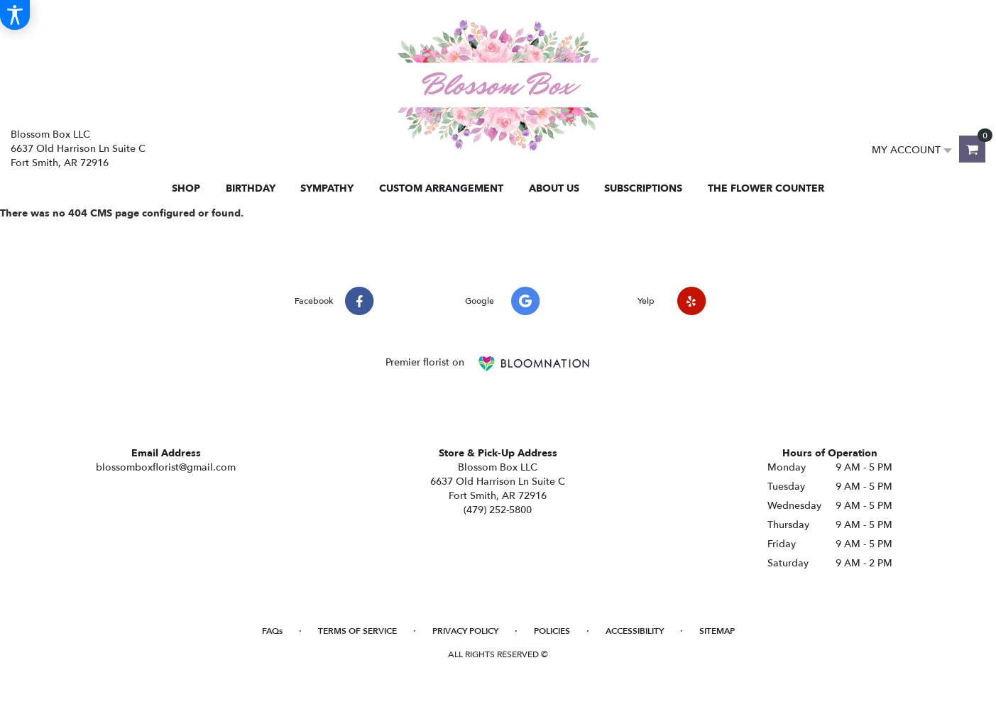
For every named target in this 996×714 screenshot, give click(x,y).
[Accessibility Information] (15, 15)
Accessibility (635, 631)
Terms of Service (357, 631)
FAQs (272, 631)
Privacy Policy (465, 631)
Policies (552, 631)
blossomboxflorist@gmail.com (166, 467)
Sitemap (717, 631)
